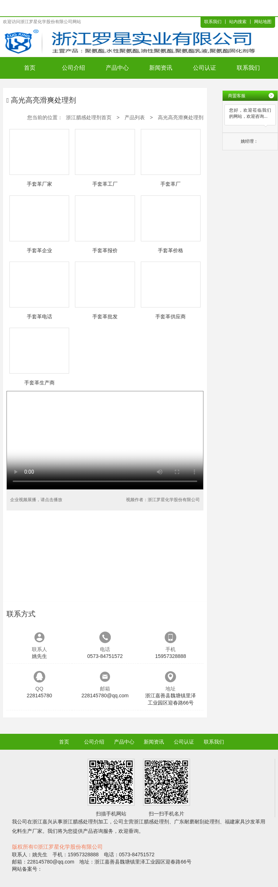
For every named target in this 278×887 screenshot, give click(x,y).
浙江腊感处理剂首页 (88, 117)
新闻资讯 (160, 68)
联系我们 (213, 22)
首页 (29, 68)
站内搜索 (238, 22)
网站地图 (262, 22)
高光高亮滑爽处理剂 (180, 117)
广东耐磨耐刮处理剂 (197, 821)
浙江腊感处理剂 (80, 821)
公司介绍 (73, 68)
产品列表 (135, 117)
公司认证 (204, 68)
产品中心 (117, 68)
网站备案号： (27, 869)
